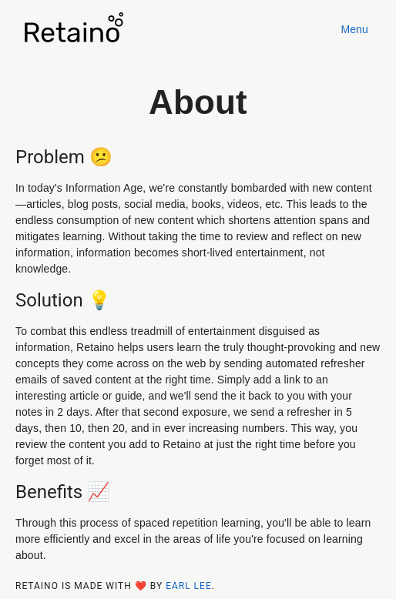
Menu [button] (354, 29)
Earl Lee (189, 586)
